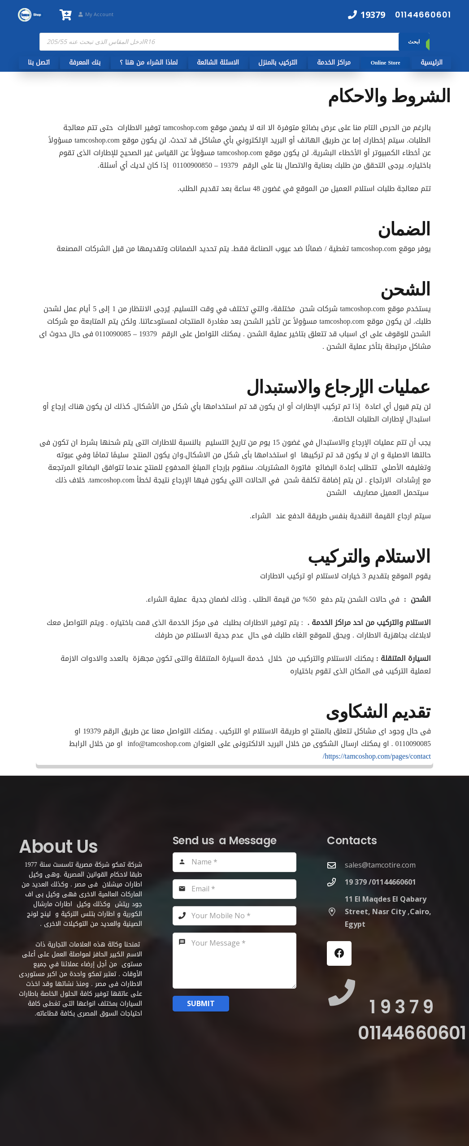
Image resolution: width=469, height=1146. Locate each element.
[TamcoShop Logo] (30, 15)
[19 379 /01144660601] (336, 882)
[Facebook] (339, 953)
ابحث (414, 41)
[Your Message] (235, 961)
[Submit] (201, 1003)
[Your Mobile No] (235, 916)
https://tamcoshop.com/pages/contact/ (377, 756)
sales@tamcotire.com (380, 865)
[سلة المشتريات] (66, 14)
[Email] (235, 889)
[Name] (235, 862)
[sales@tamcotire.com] (336, 865)
